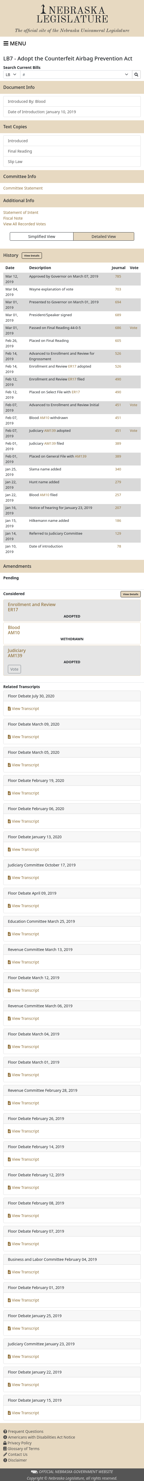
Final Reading (20, 151)
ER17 (72, 366)
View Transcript (23, 708)
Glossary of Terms (21, 1448)
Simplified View (41, 236)
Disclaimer (15, 1460)
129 (118, 533)
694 (118, 301)
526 (118, 353)
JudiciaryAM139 (17, 653)
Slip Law (15, 161)
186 (118, 520)
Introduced (18, 140)
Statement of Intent (20, 212)
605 (118, 340)
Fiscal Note (13, 218)
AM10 (44, 417)
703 (118, 289)
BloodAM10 (14, 630)
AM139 (50, 430)
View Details (31, 255)
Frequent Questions (23, 1431)
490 (118, 379)
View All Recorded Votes (24, 223)
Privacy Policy (17, 1442)
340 (118, 469)
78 (119, 546)
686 (118, 327)
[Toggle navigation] (15, 43)
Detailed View (104, 236)
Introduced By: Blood (26, 101)
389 (118, 443)
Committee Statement (23, 188)
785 (118, 276)
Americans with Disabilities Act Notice (39, 1437)
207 (118, 507)
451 (118, 404)
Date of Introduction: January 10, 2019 (42, 111)
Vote (133, 327)
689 (118, 314)
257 (118, 494)
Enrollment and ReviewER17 (32, 607)
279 (118, 481)
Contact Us (15, 1454)
